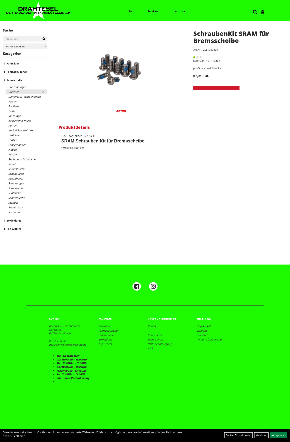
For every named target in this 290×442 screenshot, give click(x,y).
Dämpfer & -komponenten (24, 96)
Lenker (12, 140)
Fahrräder (12, 63)
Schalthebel (15, 178)
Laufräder (14, 135)
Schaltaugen (16, 173)
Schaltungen (16, 183)
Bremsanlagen (17, 87)
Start (131, 11)
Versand (202, 335)
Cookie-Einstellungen (238, 435)
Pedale (12, 154)
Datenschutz (155, 339)
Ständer (13, 202)
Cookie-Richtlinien (14, 436)
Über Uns (178, 11)
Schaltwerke (15, 188)
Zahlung (202, 330)
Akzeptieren (278, 435)
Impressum (155, 335)
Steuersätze (15, 207)
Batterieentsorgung (160, 344)
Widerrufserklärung (209, 339)
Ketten (12, 125)
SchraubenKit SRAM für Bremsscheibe (231, 37)
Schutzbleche (16, 198)
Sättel (11, 164)
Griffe (11, 111)
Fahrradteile (14, 80)
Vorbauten (14, 212)
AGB (150, 348)
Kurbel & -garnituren (21, 130)
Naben (12, 149)
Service (153, 11)
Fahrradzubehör (16, 72)
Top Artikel (13, 229)
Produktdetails (74, 127)
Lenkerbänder (17, 145)
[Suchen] (44, 38)
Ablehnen (261, 435)
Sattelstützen (16, 169)
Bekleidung (13, 220)
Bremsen (13, 92)
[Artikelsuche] (255, 12)
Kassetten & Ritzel (19, 120)
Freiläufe (13, 106)
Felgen (12, 101)
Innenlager (15, 116)
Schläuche (14, 193)
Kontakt (152, 326)
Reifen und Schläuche (22, 159)
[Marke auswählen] (25, 46)
